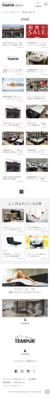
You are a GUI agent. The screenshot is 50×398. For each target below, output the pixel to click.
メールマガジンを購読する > (25, 361)
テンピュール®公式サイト (14, 379)
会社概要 (32, 379)
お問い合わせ (19, 382)
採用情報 (7, 382)
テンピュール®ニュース (11, 12)
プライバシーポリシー (12, 386)
